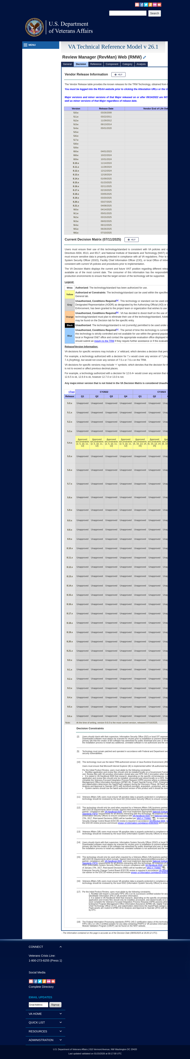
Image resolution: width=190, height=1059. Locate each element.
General (67, 64)
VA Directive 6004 (157, 821)
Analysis (141, 64)
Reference (95, 64)
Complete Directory (41, 986)
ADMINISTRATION (41, 1040)
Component (112, 64)
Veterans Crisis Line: (42, 955)
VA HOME (35, 1013)
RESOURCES (38, 1031)
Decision (81, 64)
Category (127, 64)
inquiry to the (104, 341)
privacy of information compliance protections (138, 823)
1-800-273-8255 (39, 960)
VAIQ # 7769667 (144, 818)
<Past (71, 391)
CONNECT (36, 946)
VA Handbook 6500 (113, 812)
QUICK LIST (37, 1022)
